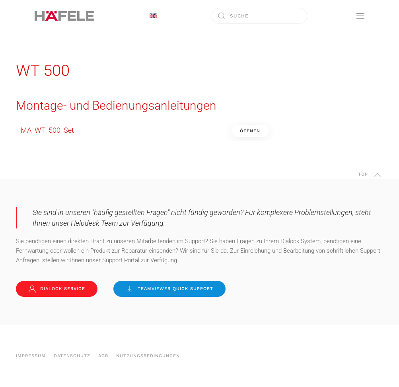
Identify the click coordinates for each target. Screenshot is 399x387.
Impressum (31, 355)
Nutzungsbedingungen (148, 355)
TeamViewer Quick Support (169, 289)
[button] (360, 16)
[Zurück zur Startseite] (64, 16)
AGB (103, 355)
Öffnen (250, 131)
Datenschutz (72, 355)
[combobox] (259, 16)
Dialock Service (56, 289)
